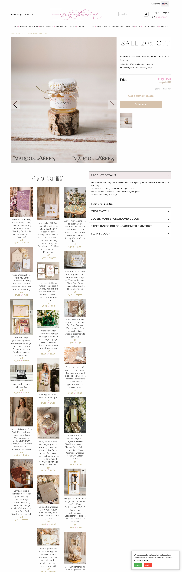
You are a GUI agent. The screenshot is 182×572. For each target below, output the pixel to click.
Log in (156, 13)
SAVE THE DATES (47, 27)
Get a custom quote (141, 95)
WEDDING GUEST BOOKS (65, 27)
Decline (148, 565)
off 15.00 (18, 241)
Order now (141, 104)
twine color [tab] (100, 233)
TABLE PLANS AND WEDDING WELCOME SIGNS (115, 27)
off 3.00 (19, 518)
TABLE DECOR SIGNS (86, 27)
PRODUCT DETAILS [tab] (103, 175)
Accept (138, 565)
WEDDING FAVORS (17, 33)
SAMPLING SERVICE (150, 27)
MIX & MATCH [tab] (100, 211)
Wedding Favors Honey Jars (36, 33)
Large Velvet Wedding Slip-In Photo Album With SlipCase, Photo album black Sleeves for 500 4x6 (48, 513)
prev (15, 104)
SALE (16, 27)
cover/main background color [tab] (115, 218)
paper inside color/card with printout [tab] (121, 226)
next (112, 104)
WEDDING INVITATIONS (29, 27)
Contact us (164, 27)
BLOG (138, 27)
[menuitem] (16, 26)
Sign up (166, 13)
